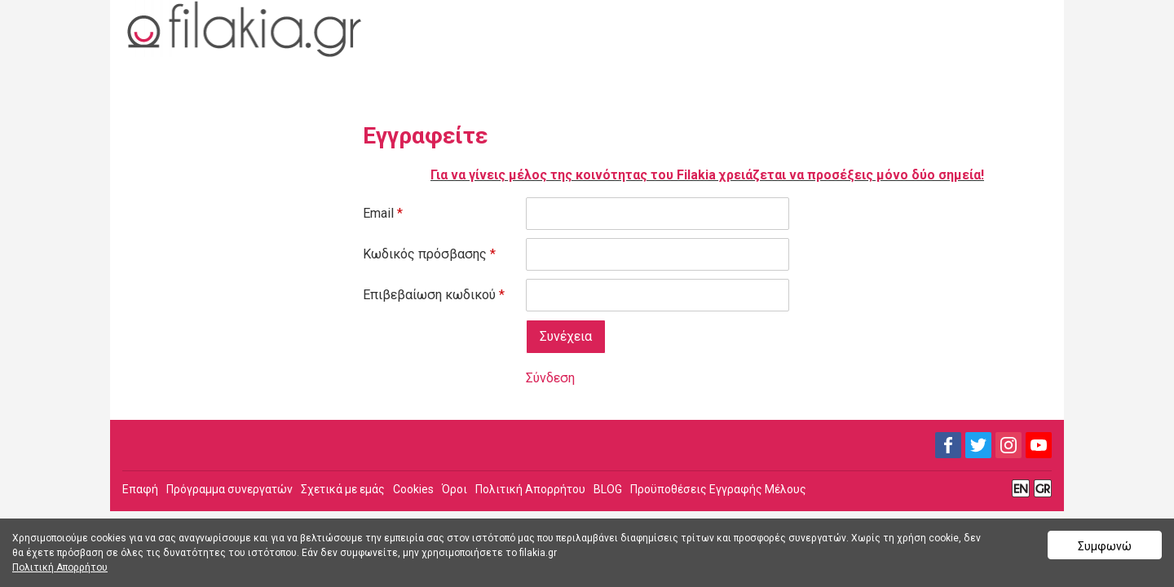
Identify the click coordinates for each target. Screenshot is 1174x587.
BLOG (608, 489)
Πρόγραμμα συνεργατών (229, 489)
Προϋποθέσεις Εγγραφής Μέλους (718, 489)
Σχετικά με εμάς (343, 489)
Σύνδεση (550, 378)
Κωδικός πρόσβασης (429, 254)
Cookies (413, 489)
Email (383, 213)
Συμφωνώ (1105, 546)
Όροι (454, 489)
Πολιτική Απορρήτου (530, 489)
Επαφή (140, 489)
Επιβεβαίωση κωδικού (434, 294)
